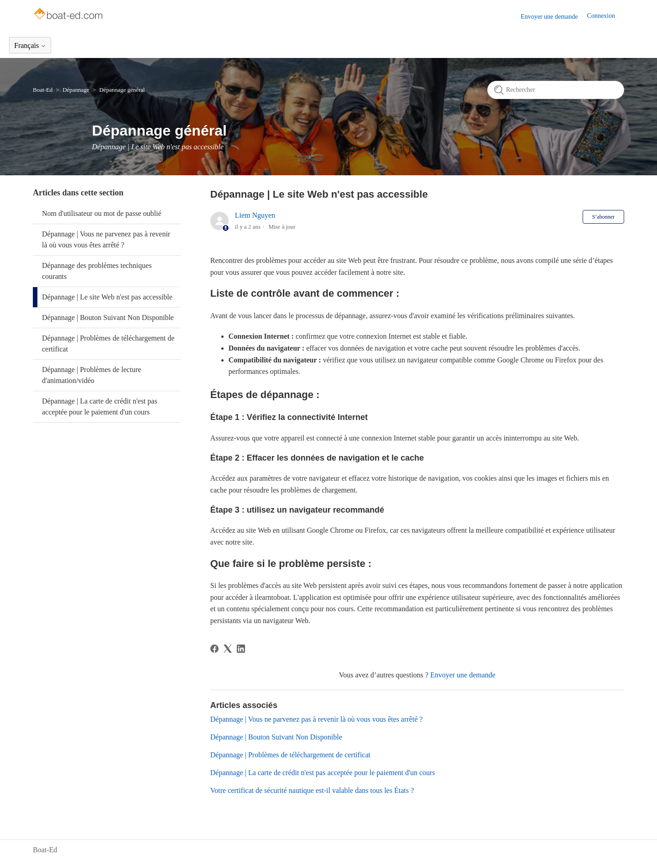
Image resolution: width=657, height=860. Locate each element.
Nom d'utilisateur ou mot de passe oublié (102, 213)
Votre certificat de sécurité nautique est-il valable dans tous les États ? (312, 790)
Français (30, 45)
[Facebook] (214, 649)
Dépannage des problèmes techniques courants (96, 271)
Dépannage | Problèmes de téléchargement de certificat (108, 343)
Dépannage (76, 89)
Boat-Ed (42, 89)
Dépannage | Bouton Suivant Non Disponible (108, 317)
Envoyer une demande (549, 16)
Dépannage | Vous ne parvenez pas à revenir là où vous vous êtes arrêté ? (106, 239)
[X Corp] (228, 649)
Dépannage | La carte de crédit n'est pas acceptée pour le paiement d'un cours (99, 406)
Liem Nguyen (255, 215)
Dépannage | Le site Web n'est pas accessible (107, 297)
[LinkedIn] (241, 649)
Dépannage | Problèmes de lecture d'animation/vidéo (91, 375)
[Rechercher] (555, 90)
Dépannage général (122, 89)
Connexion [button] (601, 15)
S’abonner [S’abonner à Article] (603, 217)
